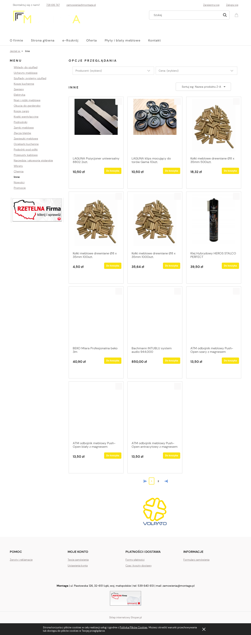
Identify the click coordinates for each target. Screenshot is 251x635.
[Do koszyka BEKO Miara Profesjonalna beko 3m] (112, 361)
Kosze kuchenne (24, 84)
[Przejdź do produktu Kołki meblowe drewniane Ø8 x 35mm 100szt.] (96, 221)
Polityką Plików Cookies (133, 627)
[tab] (103, 527)
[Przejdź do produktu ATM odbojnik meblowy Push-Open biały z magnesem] (96, 411)
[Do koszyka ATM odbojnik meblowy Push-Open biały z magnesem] (112, 455)
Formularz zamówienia (196, 559)
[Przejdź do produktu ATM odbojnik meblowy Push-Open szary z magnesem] (213, 316)
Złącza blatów (22, 133)
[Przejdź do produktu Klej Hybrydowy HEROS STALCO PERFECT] (213, 221)
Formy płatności (135, 559)
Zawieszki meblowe (26, 138)
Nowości (19, 182)
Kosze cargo (21, 111)
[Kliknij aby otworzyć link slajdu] (37, 210)
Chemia (19, 171)
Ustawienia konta (78, 565)
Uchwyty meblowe (25, 73)
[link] (155, 511)
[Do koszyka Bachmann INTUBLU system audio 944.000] (171, 361)
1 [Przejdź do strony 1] (151, 481)
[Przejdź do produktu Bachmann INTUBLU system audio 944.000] (155, 316)
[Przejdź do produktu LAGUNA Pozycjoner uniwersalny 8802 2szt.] (96, 126)
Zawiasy (19, 89)
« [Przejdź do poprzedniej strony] (144, 481)
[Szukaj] (224, 15)
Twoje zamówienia (78, 559)
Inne (17, 177)
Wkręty (18, 166)
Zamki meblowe (24, 127)
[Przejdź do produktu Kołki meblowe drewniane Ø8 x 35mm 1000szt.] (155, 221)
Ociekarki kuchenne (26, 144)
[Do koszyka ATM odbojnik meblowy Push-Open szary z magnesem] (230, 361)
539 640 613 (146, 585)
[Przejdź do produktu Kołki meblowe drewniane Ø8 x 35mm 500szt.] (213, 126)
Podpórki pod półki (26, 149)
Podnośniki (20, 122)
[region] (37, 210)
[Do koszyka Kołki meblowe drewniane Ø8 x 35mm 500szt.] (230, 171)
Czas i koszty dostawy (139, 565)
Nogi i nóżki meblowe (27, 100)
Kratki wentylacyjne (26, 116)
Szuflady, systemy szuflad (30, 78)
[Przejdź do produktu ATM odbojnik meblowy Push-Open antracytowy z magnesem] (155, 411)
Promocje (20, 188)
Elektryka (19, 94)
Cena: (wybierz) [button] (168, 70)
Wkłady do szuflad (25, 67)
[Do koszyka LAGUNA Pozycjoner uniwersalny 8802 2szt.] (112, 171)
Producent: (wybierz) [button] (88, 70)
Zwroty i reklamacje (21, 559)
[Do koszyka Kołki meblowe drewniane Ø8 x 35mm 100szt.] (112, 266)
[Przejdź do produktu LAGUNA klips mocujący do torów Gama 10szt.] (155, 126)
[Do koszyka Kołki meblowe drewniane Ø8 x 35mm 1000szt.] (171, 266)
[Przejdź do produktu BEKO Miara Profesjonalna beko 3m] (96, 316)
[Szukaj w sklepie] (185, 15)
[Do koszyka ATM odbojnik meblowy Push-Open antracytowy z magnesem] (171, 455)
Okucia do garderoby (27, 105)
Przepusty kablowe (26, 155)
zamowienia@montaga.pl (81, 5)
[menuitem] (20, 40)
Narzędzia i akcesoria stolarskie (33, 160)
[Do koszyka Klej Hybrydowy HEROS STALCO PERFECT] (230, 266)
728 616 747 (53, 5)
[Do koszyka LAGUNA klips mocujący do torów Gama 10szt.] (171, 171)
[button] (118, 101)
